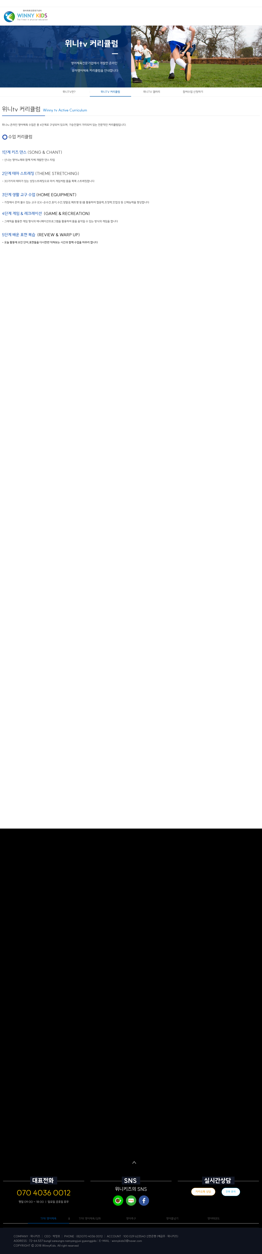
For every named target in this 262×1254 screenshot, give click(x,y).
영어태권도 (213, 1218)
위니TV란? (69, 92)
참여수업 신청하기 (193, 92)
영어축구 (131, 1218)
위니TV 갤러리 (151, 92)
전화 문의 (231, 1191)
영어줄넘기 (172, 1218)
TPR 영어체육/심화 (90, 1218)
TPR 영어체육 (48, 1218)
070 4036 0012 (44, 1192)
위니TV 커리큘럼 (110, 92)
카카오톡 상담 (203, 1192)
